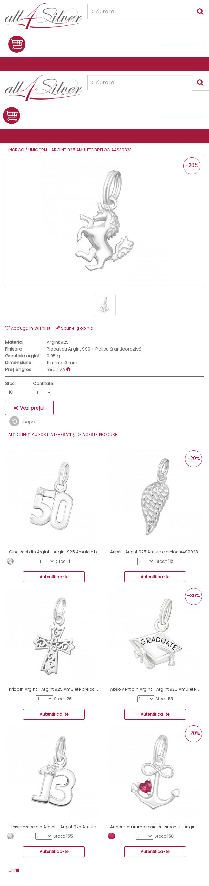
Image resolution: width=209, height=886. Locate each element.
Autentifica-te (54, 577)
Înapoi (22, 421)
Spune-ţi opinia (74, 328)
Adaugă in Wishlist (27, 328)
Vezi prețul (29, 408)
